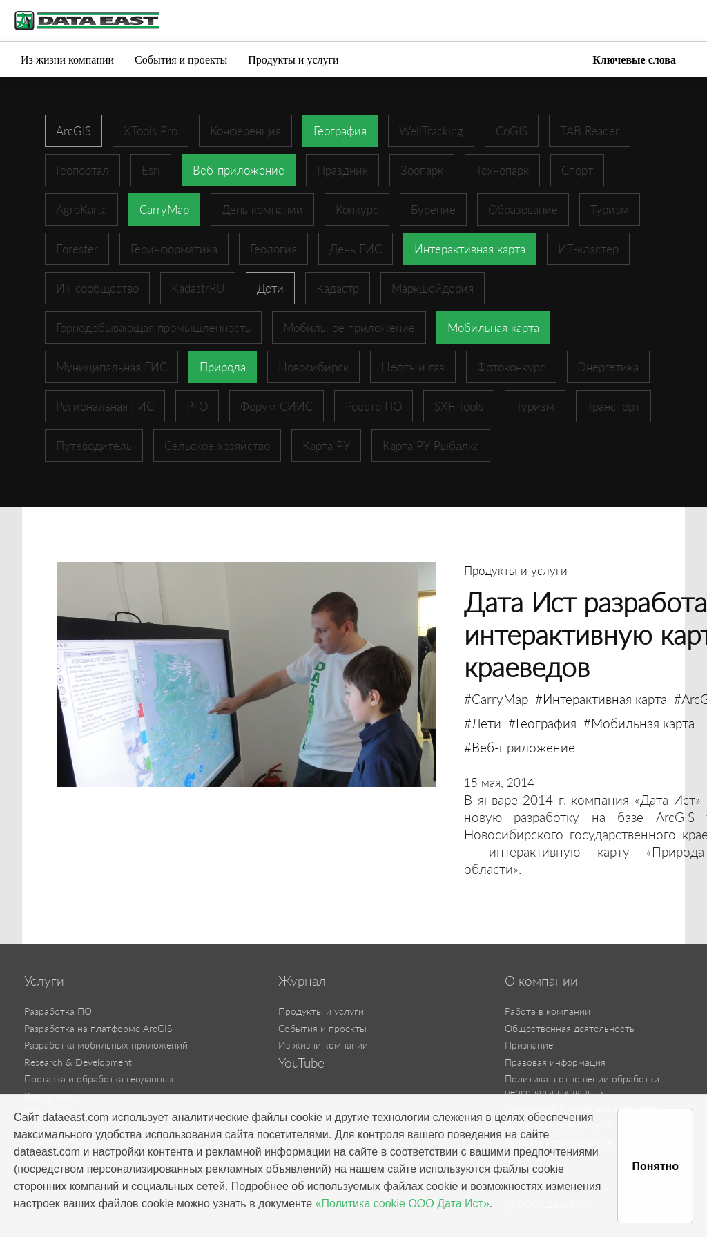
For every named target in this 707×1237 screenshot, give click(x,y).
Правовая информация (555, 1062)
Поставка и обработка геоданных (99, 1078)
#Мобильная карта (639, 723)
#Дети (482, 723)
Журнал (302, 980)
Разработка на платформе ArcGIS (98, 1028)
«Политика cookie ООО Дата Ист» (403, 1203)
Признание (529, 1045)
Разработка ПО (58, 1011)
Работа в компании (547, 1011)
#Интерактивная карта (601, 699)
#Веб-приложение (519, 747)
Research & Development (78, 1062)
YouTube (301, 1063)
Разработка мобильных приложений (106, 1045)
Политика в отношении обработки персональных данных (582, 1085)
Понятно (655, 1166)
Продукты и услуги (293, 60)
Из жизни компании (67, 60)
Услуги (44, 980)
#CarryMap (496, 699)
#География (542, 723)
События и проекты (181, 60)
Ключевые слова (634, 60)
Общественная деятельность (570, 1028)
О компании (541, 980)
